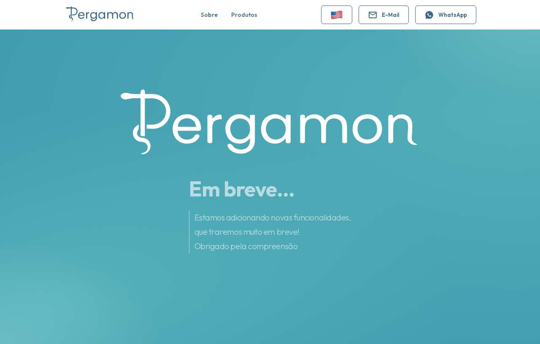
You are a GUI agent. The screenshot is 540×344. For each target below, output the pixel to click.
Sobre (209, 15)
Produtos (244, 15)
